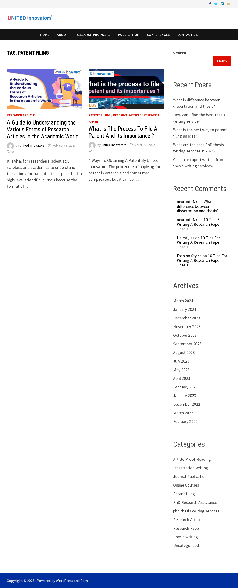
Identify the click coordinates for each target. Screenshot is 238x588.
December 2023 (186, 318)
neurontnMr (187, 201)
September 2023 (187, 343)
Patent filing (99, 115)
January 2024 (184, 309)
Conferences (158, 34)
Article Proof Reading (192, 459)
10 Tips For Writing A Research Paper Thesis (200, 224)
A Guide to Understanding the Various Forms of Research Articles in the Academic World (42, 129)
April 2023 (181, 378)
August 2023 (184, 352)
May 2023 (181, 369)
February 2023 (185, 387)
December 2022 (186, 404)
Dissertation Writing (190, 467)
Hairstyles (185, 237)
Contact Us (187, 34)
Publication (128, 34)
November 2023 (187, 326)
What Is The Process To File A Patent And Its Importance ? (123, 132)
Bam (84, 580)
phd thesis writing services (196, 511)
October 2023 (185, 335)
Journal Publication (190, 476)
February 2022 (185, 421)
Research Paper (186, 528)
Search (179, 52)
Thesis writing (185, 537)
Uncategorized (186, 545)
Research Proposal (93, 34)
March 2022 (183, 412)
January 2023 (184, 395)
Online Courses (186, 485)
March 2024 (183, 300)
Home (44, 34)
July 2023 (181, 361)
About (62, 34)
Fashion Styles (189, 255)
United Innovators (32, 145)
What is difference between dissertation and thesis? (198, 206)
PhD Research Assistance (195, 502)
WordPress (64, 580)
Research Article (21, 115)
